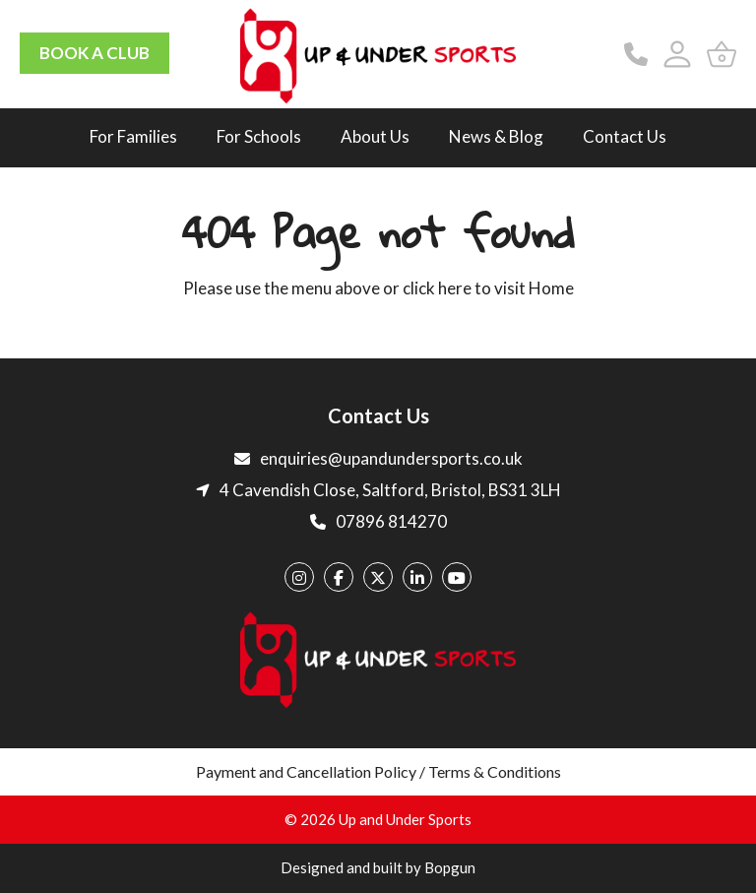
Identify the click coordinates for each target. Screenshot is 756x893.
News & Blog (496, 136)
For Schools (259, 136)
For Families (133, 136)
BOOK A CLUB (94, 52)
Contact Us (624, 136)
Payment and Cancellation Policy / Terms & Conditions (378, 771)
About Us (375, 136)
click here (437, 288)
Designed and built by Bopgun (378, 867)
